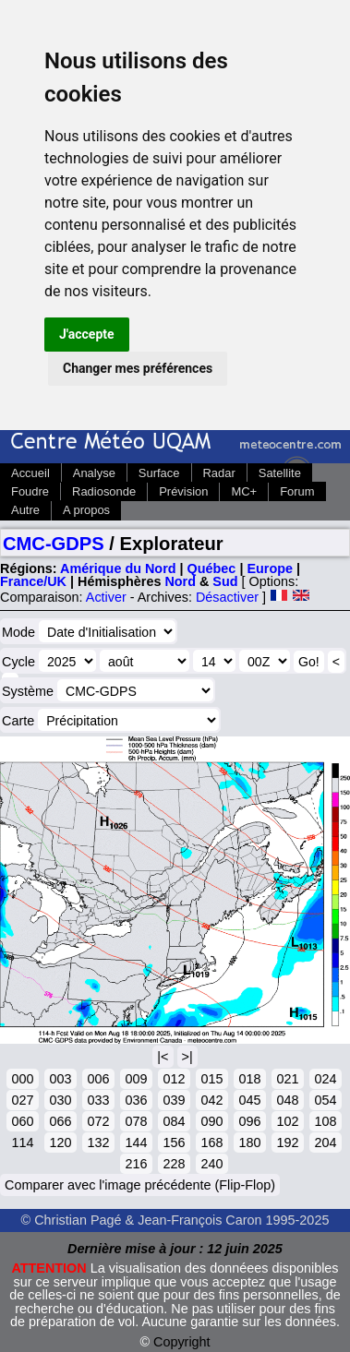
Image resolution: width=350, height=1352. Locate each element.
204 (325, 1142)
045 (249, 1100)
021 (287, 1078)
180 (249, 1142)
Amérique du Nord (118, 568)
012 (174, 1078)
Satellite (280, 473)
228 (174, 1163)
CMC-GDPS (53, 543)
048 (287, 1100)
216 (136, 1163)
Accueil (30, 473)
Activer (106, 597)
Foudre (30, 491)
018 (249, 1078)
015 (211, 1078)
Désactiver (227, 597)
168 (211, 1142)
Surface (159, 473)
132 (98, 1142)
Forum (297, 491)
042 (211, 1100)
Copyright (182, 1341)
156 (174, 1142)
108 (325, 1121)
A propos (86, 510)
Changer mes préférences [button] (137, 368)
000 (22, 1078)
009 (136, 1078)
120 (60, 1142)
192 (287, 1142)
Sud (224, 581)
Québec (211, 568)
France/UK (33, 581)
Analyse (94, 473)
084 (174, 1121)
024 (325, 1078)
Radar (219, 473)
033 (98, 1100)
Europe (270, 568)
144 (136, 1142)
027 (22, 1100)
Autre (25, 510)
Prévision (183, 491)
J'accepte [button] (87, 334)
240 (211, 1163)
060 (22, 1121)
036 (136, 1100)
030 (60, 1100)
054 (325, 1100)
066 (60, 1121)
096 (249, 1121)
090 (211, 1121)
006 (98, 1078)
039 (174, 1100)
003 (60, 1078)
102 (287, 1121)
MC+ (244, 491)
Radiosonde (104, 491)
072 (98, 1121)
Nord (180, 581)
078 (136, 1121)
